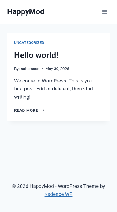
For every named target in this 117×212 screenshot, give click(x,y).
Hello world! (36, 55)
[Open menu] (104, 11)
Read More (29, 110)
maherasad (29, 68)
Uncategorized (29, 43)
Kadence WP (59, 194)
